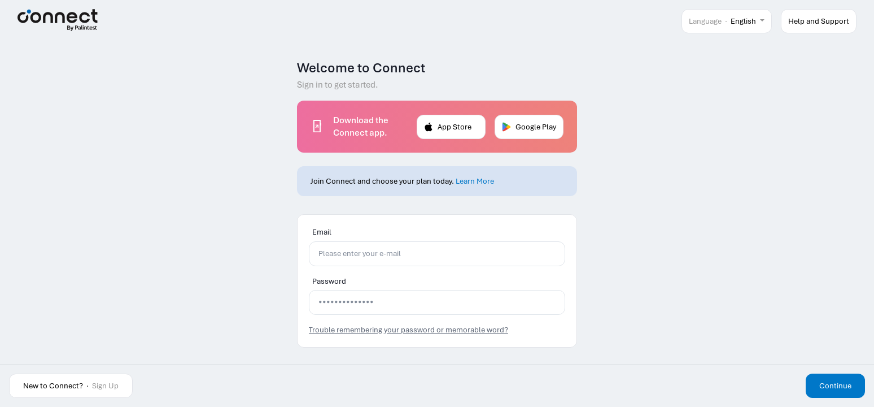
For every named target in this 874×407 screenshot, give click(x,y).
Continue (835, 386)
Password (329, 281)
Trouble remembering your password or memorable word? (408, 330)
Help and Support (818, 21)
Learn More (475, 181)
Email (321, 232)
